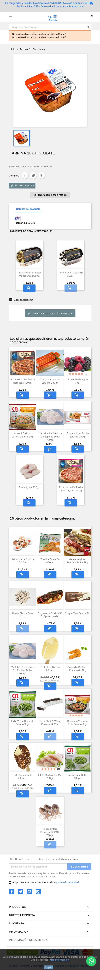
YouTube (29, 891)
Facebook (11, 891)
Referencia (20, 223)
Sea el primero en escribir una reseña (50, 313)
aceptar (48, 967)
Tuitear (33, 175)
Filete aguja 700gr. (29, 487)
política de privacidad (67, 882)
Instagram (38, 891)
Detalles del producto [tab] (28, 209)
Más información (59, 959)
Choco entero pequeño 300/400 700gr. (50, 832)
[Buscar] (50, 27)
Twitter (20, 891)
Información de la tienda (28, 940)
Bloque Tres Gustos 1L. (77, 613)
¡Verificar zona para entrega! (50, 194)
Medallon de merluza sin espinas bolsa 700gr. (50, 436)
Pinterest (42, 175)
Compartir (25, 175)
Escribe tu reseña (22, 185)
